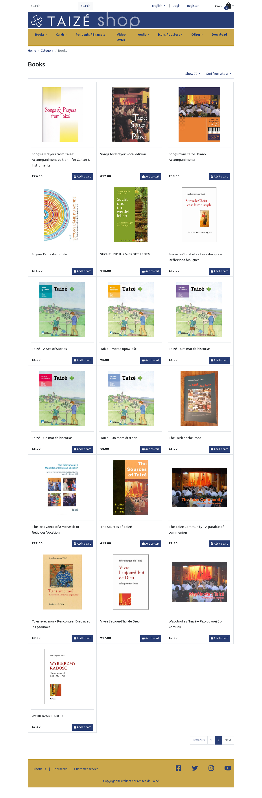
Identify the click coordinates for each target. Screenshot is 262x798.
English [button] (157, 5)
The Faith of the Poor (185, 438)
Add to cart (82, 176)
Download (219, 34)
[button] (224, 6)
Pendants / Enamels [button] (90, 34)
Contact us (60, 769)
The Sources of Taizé (116, 527)
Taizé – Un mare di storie (119, 438)
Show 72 (191, 73)
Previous (199, 740)
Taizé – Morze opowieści (118, 349)
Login (177, 5)
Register (193, 5)
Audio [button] (142, 34)
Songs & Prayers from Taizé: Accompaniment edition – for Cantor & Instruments (61, 159)
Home (32, 50)
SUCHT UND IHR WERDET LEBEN (125, 254)
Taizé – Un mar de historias (52, 438)
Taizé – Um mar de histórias (189, 349)
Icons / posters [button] (169, 34)
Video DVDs (121, 37)
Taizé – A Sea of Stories (49, 349)
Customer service (86, 769)
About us (39, 769)
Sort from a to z (217, 73)
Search (85, 5)
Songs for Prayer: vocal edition (123, 154)
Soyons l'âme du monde (49, 254)
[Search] (53, 6)
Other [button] (195, 34)
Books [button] (39, 34)
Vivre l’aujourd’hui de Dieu (120, 621)
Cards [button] (60, 34)
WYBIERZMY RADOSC (48, 716)
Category (47, 50)
